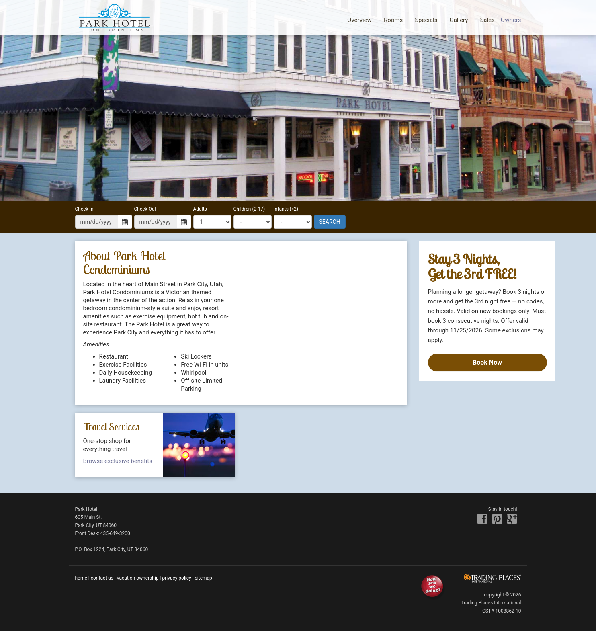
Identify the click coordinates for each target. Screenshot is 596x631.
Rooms (393, 20)
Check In (84, 209)
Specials (426, 20)
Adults (200, 209)
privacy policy (176, 578)
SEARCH (329, 222)
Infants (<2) (286, 209)
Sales (487, 20)
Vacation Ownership (138, 578)
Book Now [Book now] (487, 362)
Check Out (145, 209)
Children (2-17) (249, 209)
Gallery (458, 20)
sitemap (203, 578)
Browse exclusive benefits (117, 461)
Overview (359, 20)
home (81, 578)
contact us (102, 578)
